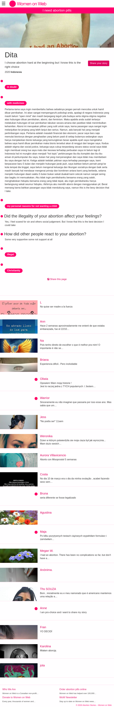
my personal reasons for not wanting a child (32, 206)
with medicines (15, 103)
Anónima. (46, 569)
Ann (42, 321)
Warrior (45, 398)
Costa (44, 474)
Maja (43, 531)
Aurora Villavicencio (53, 455)
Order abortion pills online (72, 689)
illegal (10, 254)
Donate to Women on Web (16, 697)
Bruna (44, 493)
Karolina (45, 646)
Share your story (98, 63)
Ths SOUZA (48, 589)
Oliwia (44, 378)
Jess (43, 417)
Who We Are (9, 689)
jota (42, 665)
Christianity (13, 270)
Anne (43, 608)
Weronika (46, 436)
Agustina (46, 512)
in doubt (11, 87)
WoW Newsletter (68, 697)
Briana (44, 359)
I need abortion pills (57, 10)
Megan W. (46, 550)
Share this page (57, 279)
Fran (43, 627)
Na (42, 340)
